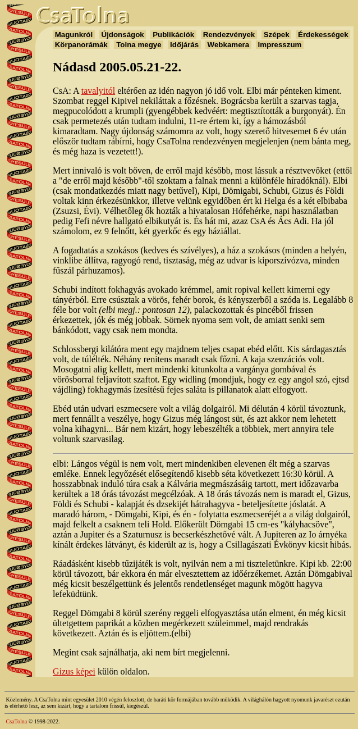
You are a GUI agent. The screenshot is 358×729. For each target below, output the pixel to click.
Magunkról (74, 34)
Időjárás (184, 44)
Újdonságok (122, 34)
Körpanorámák (81, 44)
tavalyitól (98, 90)
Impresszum (280, 44)
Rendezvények (229, 34)
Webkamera (228, 44)
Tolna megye (138, 44)
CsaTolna (16, 721)
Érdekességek (323, 34)
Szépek (276, 34)
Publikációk (173, 34)
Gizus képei (74, 671)
